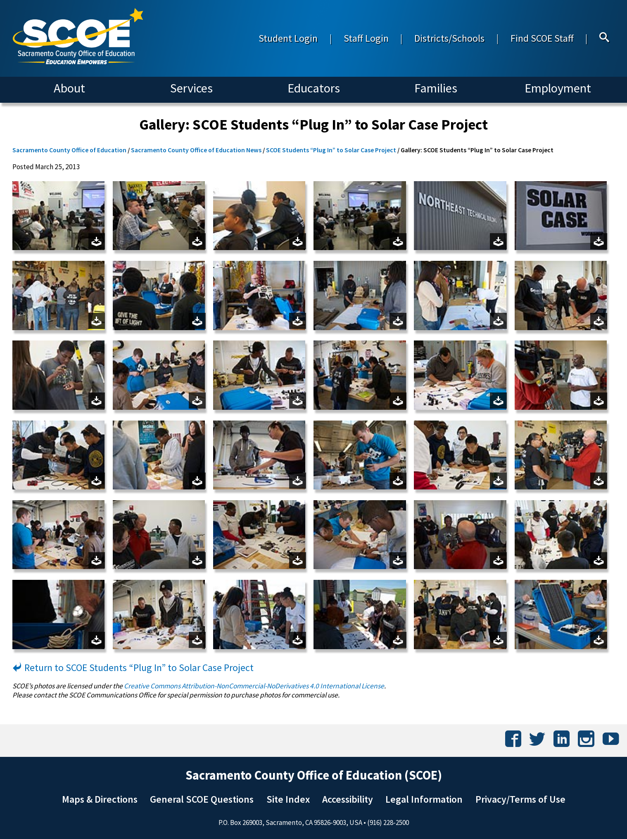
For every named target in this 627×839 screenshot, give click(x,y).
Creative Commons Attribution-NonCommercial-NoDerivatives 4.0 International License (254, 685)
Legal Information (424, 799)
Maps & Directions (100, 799)
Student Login (288, 38)
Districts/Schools (449, 38)
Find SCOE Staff (542, 38)
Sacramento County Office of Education (69, 150)
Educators (313, 88)
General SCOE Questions (202, 799)
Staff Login (366, 38)
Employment (558, 88)
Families (435, 88)
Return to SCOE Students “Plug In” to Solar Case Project (133, 668)
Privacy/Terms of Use (520, 799)
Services (191, 88)
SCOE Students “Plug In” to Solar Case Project (331, 150)
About (69, 88)
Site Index (288, 799)
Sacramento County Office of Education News (196, 150)
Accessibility (347, 799)
